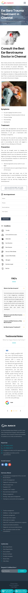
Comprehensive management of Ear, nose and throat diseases (14, 476)
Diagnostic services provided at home (12, 527)
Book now (6, 219)
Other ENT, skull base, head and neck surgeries (15, 522)
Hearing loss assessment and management (13, 499)
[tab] (14, 288)
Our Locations (6, 551)
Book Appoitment (7, 546)
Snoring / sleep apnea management (11, 496)
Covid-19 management (9, 480)
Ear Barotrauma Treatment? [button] (12, 327)
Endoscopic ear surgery (9, 520)
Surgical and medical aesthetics (11, 524)
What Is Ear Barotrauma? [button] (11, 288)
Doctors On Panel (7, 554)
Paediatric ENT (7, 487)
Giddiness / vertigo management (11, 513)
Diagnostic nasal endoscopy (10, 482)
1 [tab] (11, 410)
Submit (22, 571)
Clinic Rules (6, 561)
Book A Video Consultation (20, 591)
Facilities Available (7, 556)
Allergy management (8, 494)
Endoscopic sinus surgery (9, 517)
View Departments (7, 549)
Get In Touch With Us (7, 591)
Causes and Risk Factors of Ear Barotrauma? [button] (13, 321)
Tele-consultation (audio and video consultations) (11, 530)
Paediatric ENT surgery (9, 489)
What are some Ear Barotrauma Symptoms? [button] (13, 315)
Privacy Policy (14, 583)
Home (3, 18)
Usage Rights (14, 587)
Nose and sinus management (10, 491)
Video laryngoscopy (8, 484)
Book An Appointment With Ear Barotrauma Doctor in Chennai (14, 188)
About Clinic (6, 558)
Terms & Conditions (14, 585)
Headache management (9, 515)
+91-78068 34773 (8, 448)
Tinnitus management (8, 510)
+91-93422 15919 (8, 445)
